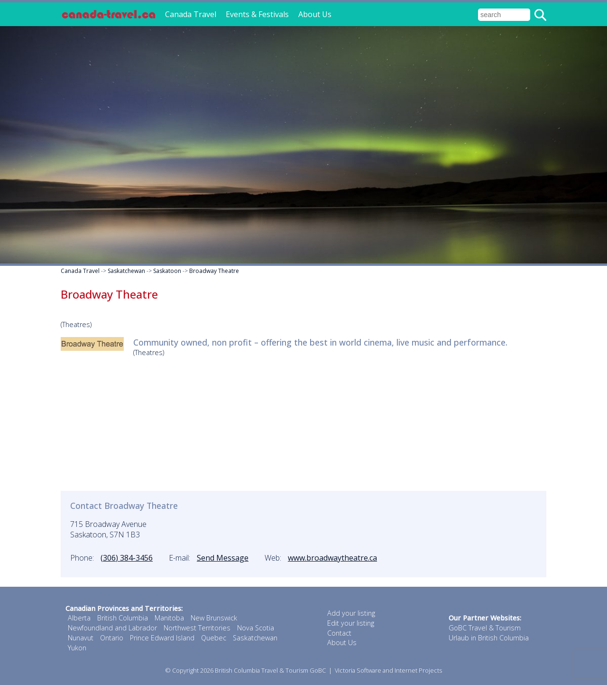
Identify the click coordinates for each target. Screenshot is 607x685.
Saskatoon (167, 271)
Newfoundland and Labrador (112, 627)
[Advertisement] (303, 424)
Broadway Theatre (214, 271)
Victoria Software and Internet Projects (388, 670)
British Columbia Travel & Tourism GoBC (270, 670)
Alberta (79, 617)
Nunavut (80, 637)
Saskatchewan (126, 271)
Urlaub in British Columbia (489, 637)
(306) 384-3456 (127, 558)
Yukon (77, 647)
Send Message (222, 558)
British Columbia (122, 617)
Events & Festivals (257, 14)
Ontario (111, 637)
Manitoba (169, 617)
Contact (339, 633)
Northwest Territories (197, 627)
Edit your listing (350, 623)
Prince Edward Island (162, 637)
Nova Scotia (255, 627)
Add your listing (351, 613)
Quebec (213, 637)
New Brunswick (214, 617)
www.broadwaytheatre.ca (332, 558)
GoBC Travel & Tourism (485, 627)
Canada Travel (190, 14)
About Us (314, 14)
